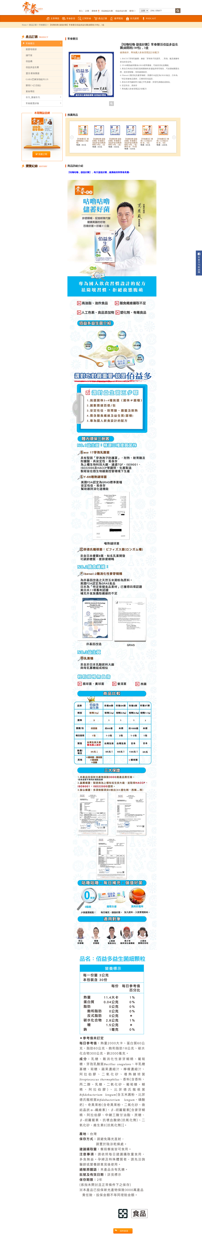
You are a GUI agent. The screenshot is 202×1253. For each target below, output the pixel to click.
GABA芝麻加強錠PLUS (37, 79)
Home (24, 25)
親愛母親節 (31, 49)
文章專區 (52, 19)
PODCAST (149, 19)
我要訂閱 (41, 154)
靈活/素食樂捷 (32, 73)
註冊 (87, 11)
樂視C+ (132, 11)
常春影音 (68, 19)
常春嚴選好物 (43, 103)
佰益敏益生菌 (107, 11)
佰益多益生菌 (121, 11)
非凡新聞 (132, 19)
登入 (81, 11)
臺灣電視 (116, 19)
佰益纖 (29, 61)
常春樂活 (43, 25)
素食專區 (30, 91)
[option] (91, 74)
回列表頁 (121, 1230)
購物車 (95, 10)
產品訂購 (100, 19)
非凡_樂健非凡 (43, 97)
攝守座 (29, 55)
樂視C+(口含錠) (33, 85)
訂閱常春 (84, 19)
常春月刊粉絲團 (199, 263)
